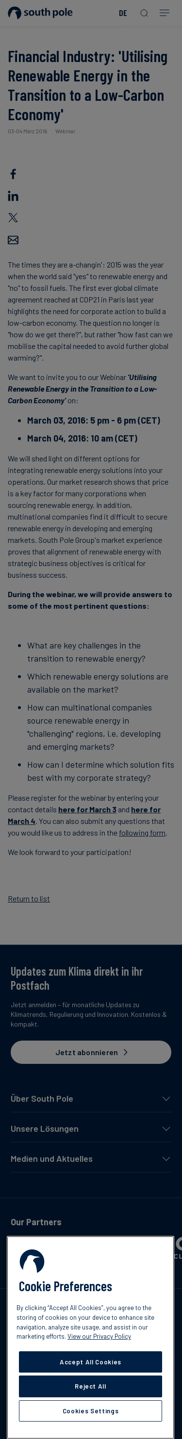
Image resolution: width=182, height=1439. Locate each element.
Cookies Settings (91, 1411)
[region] (90, 1337)
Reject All (90, 1386)
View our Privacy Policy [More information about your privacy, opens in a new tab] (99, 1336)
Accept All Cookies (90, 1362)
